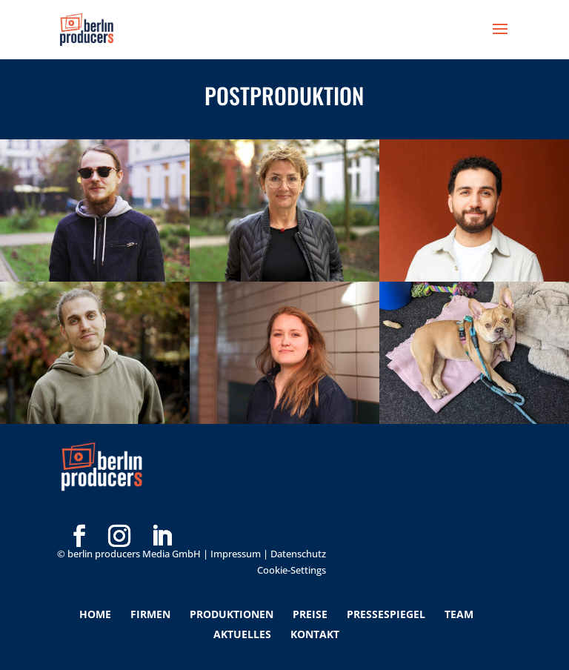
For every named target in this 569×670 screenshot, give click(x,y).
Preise (310, 614)
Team (459, 614)
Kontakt (314, 634)
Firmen (150, 614)
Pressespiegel (386, 614)
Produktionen (231, 614)
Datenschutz (298, 553)
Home (95, 614)
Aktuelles (242, 634)
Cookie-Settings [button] (291, 570)
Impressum (235, 553)
